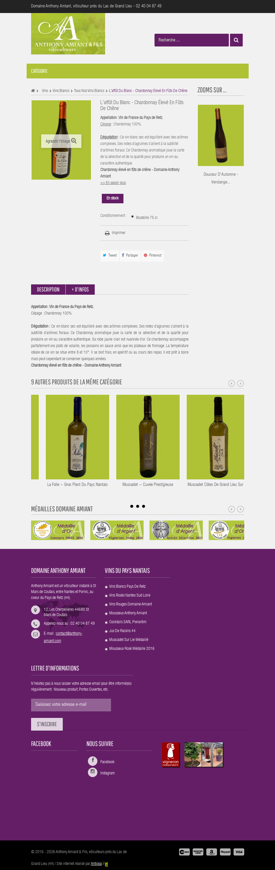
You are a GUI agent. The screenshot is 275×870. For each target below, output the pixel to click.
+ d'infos (80, 289)
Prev (231, 383)
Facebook (107, 762)
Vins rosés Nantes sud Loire (129, 596)
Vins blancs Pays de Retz (127, 587)
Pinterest (152, 255)
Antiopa (99, 864)
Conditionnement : (114, 216)
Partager (130, 255)
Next (240, 383)
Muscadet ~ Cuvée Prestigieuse (182, 485)
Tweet (110, 255)
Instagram (107, 773)
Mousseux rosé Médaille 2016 (132, 649)
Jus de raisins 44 (122, 631)
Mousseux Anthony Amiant (128, 613)
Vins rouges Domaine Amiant (130, 604)
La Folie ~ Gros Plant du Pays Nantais (112, 485)
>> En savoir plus (113, 183)
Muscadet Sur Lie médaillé (128, 640)
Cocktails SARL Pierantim (128, 622)
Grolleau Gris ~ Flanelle (41, 485)
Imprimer (119, 233)
